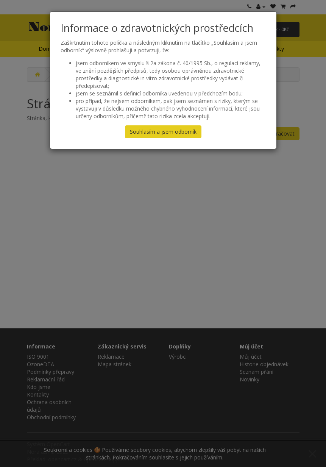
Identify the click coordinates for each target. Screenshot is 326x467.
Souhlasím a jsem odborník (163, 131)
